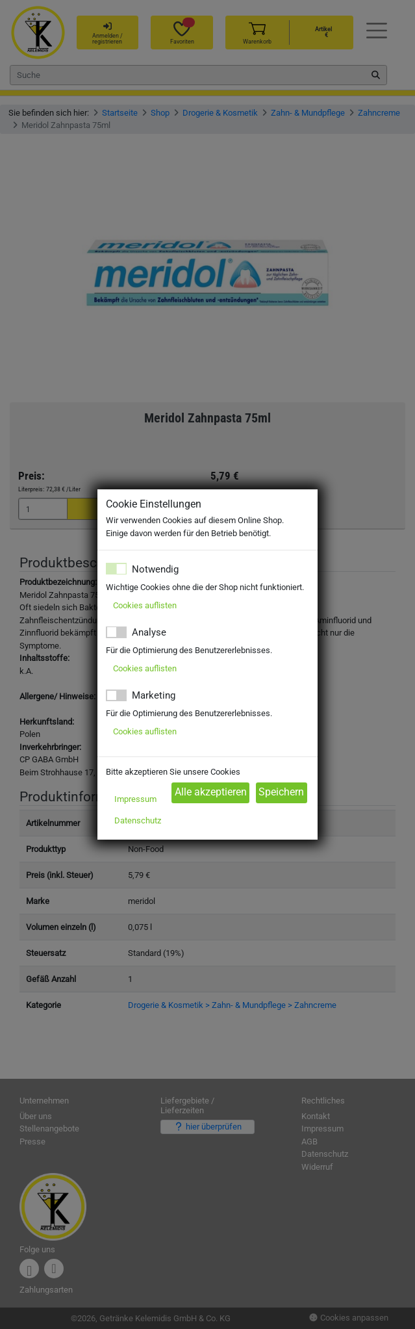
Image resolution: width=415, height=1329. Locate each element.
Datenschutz (137, 820)
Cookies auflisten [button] (145, 605)
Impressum (135, 799)
